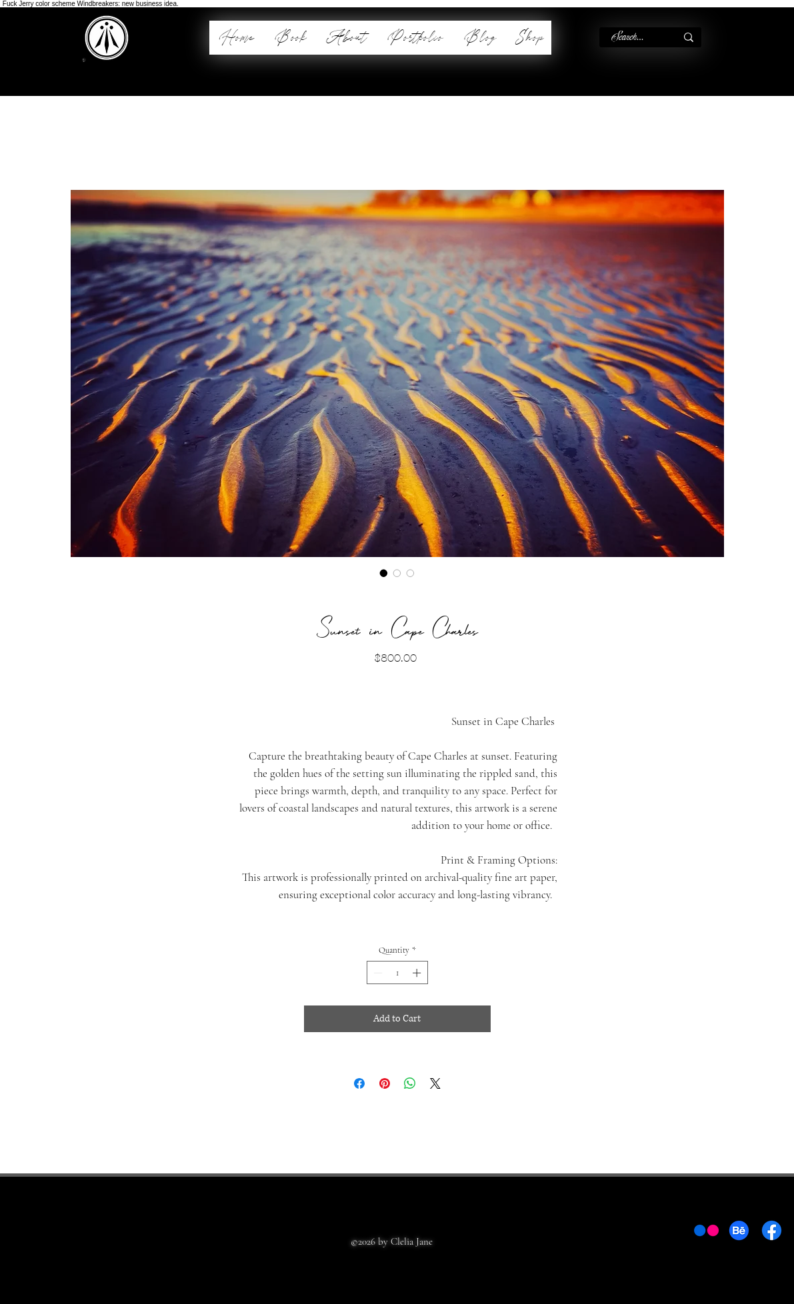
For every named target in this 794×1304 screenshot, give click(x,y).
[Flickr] (706, 1230)
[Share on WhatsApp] (410, 1083)
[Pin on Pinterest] (385, 1083)
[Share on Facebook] (359, 1083)
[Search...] (627, 37)
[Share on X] (435, 1083)
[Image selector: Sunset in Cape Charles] (384, 573)
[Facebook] (772, 1230)
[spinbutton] (397, 973)
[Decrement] (377, 973)
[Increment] (418, 973)
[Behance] (739, 1230)
